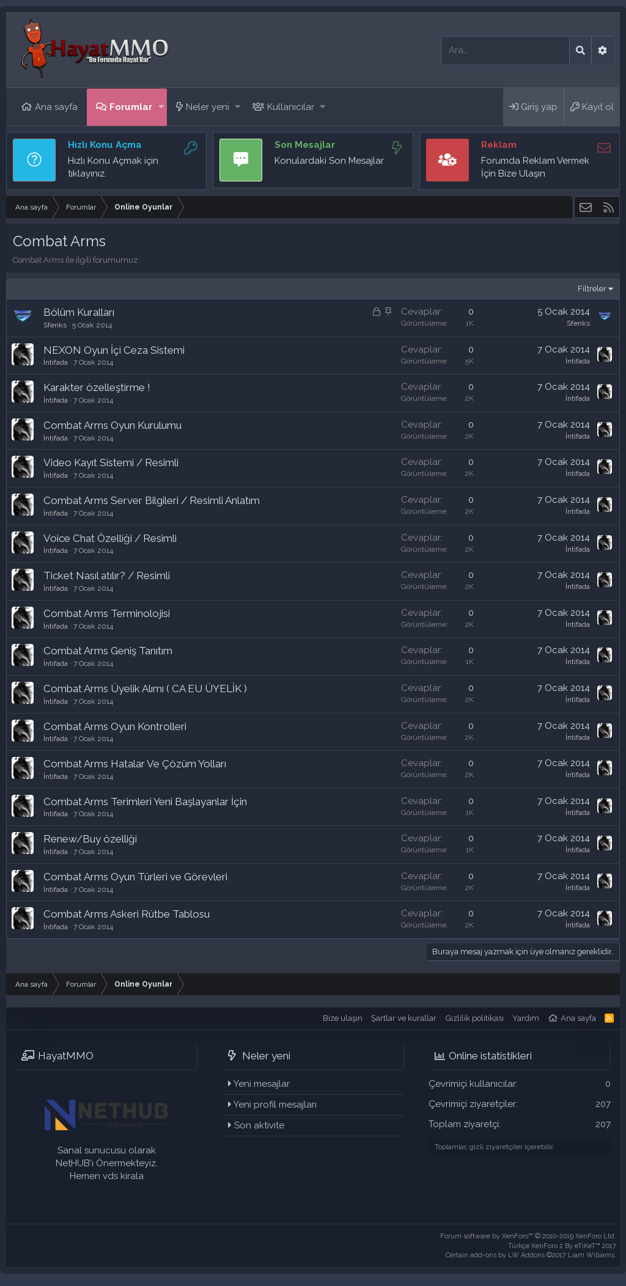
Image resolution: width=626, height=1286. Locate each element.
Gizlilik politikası (475, 1018)
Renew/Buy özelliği (90, 839)
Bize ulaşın (343, 1018)
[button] (161, 107)
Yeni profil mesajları (275, 1104)
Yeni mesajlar (262, 1083)
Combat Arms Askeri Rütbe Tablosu (126, 914)
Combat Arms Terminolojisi (106, 613)
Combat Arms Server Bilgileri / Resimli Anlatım (151, 500)
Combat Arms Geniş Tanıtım (107, 651)
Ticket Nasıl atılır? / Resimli (106, 575)
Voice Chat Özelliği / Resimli (110, 538)
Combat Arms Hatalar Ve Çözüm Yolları (134, 764)
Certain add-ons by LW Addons (531, 1255)
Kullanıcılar (290, 106)
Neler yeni (207, 106)
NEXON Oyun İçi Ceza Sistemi (114, 350)
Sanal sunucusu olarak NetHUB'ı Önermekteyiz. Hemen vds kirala (107, 1163)
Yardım (525, 1018)
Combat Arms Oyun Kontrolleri (114, 726)
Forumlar (130, 106)
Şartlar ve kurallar (403, 1018)
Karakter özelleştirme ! (96, 387)
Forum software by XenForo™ (528, 1236)
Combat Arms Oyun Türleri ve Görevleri (135, 877)
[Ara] (505, 50)
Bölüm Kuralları (78, 312)
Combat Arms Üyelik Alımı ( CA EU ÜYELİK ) (145, 688)
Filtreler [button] (592, 288)
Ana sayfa (56, 106)
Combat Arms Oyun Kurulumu (112, 425)
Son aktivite (259, 1125)
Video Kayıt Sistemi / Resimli (111, 462)
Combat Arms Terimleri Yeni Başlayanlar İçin (145, 801)
